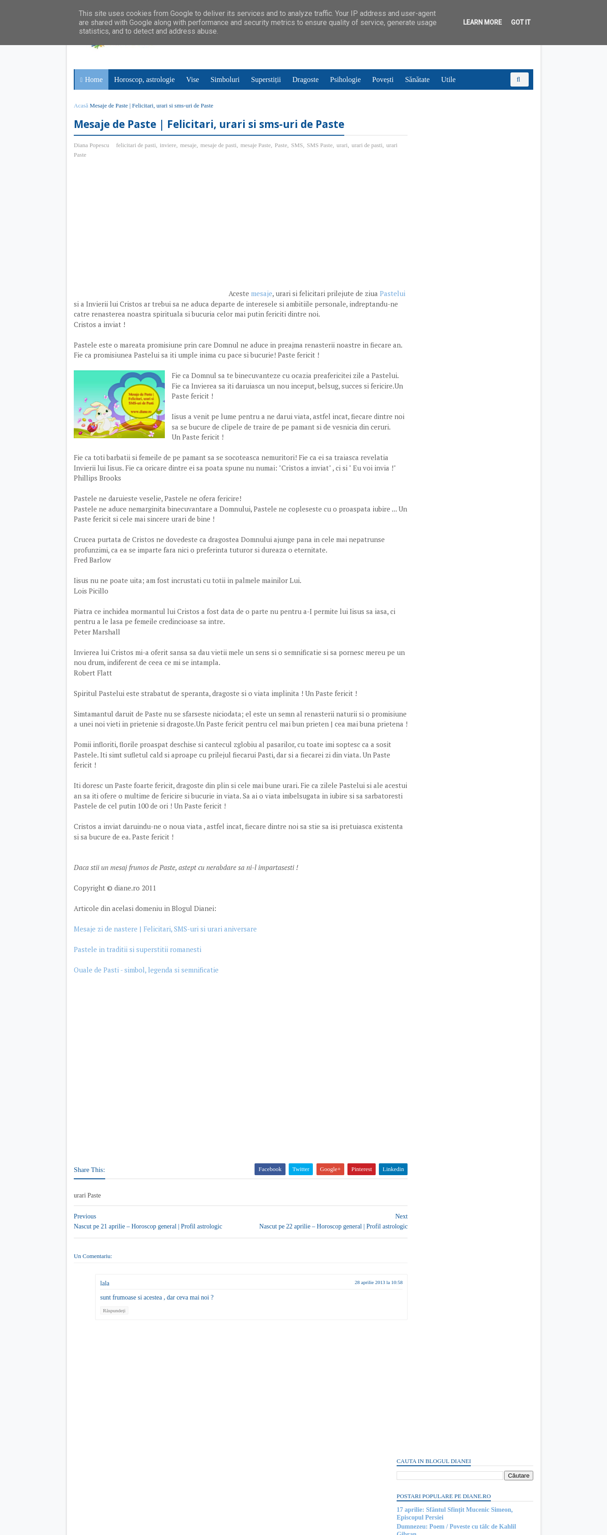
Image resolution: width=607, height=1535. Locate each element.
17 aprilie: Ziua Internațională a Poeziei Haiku (458, 205)
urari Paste (103, 155)
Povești (384, 79)
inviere (170, 146)
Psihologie (346, 79)
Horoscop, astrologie (145, 79)
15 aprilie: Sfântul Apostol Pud (437, 1022)
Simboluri (225, 79)
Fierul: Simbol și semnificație (434, 1224)
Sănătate (418, 79)
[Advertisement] (152, 233)
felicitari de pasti (138, 146)
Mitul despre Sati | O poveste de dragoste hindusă (462, 1090)
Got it (520, 22)
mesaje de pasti (220, 146)
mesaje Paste (257, 146)
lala (107, 1335)
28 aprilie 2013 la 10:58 (345, 1334)
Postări (412, 543)
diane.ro (126, 1524)
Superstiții (267, 79)
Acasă (83, 105)
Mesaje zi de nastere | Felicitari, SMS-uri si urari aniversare (167, 981)
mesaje (190, 146)
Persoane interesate (462, 1284)
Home (95, 79)
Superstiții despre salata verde (436, 1157)
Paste (283, 146)
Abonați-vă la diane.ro (417, 1284)
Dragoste (306, 79)
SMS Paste (322, 146)
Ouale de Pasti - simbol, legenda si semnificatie (148, 1022)
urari (344, 146)
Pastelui (104, 304)
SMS (299, 146)
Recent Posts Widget (411, 1258)
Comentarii (418, 559)
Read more (447, 978)
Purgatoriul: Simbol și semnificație (442, 955)
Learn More (482, 22)
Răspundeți (116, 1363)
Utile (449, 79)
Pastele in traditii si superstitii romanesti (140, 1001)
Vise (193, 79)
